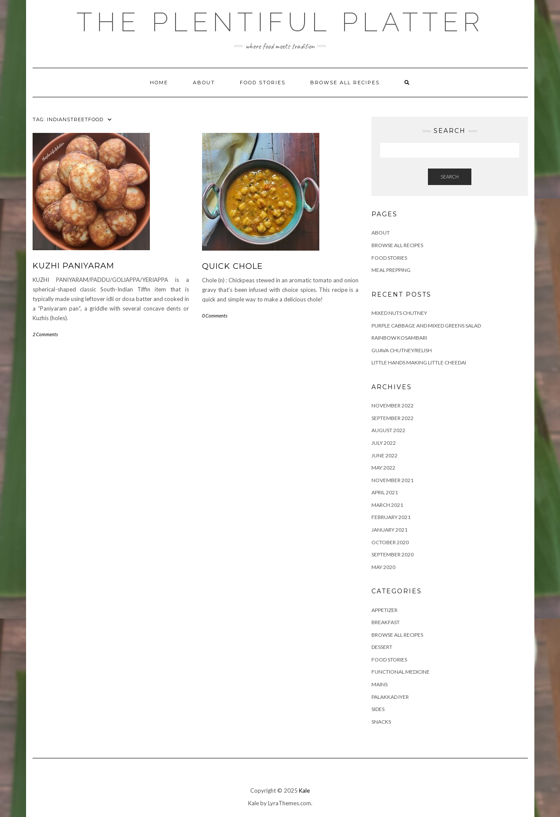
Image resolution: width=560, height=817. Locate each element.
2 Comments (45, 334)
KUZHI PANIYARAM (73, 266)
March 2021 (387, 505)
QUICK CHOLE (232, 266)
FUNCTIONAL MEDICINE (400, 671)
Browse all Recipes (345, 82)
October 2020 (390, 542)
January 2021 (389, 529)
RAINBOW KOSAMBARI (399, 337)
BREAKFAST (385, 622)
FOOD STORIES (262, 82)
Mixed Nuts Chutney (399, 313)
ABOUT (204, 82)
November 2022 (392, 405)
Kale (304, 790)
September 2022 (392, 418)
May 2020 (383, 567)
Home (159, 82)
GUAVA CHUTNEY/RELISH (401, 350)
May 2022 (383, 467)
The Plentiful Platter (280, 22)
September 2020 (392, 554)
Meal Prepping (391, 270)
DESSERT (381, 647)
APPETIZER (384, 610)
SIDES (377, 709)
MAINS (379, 684)
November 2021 (392, 480)
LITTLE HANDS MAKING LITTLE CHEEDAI (418, 362)
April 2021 (384, 492)
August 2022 (388, 430)
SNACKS (381, 721)
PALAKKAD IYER (390, 697)
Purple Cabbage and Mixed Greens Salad (426, 325)
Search (450, 176)
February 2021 (391, 517)
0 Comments (214, 315)
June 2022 (384, 455)
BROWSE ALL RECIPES (397, 635)
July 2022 (383, 443)
